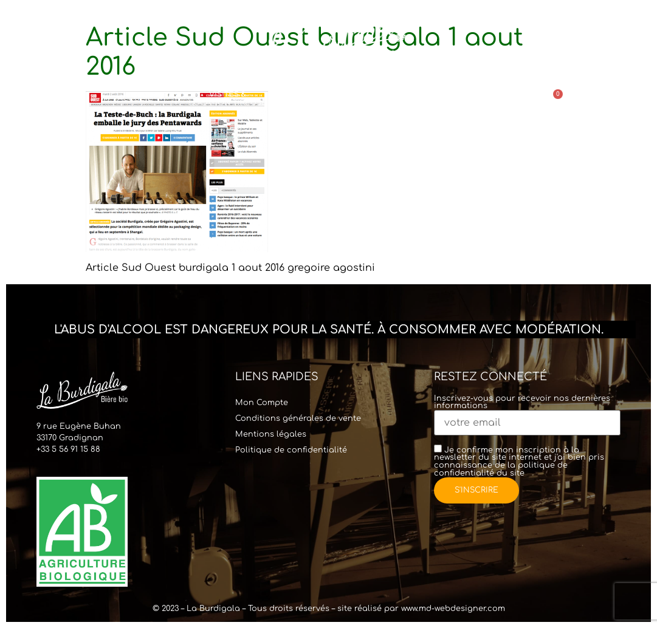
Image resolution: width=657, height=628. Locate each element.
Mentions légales (270, 434)
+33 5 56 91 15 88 (68, 449)
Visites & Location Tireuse (227, 98)
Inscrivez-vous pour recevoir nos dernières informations (527, 411)
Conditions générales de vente (298, 418)
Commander (367, 99)
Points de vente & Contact (463, 98)
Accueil (140, 99)
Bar (300, 98)
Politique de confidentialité (291, 450)
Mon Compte (261, 402)
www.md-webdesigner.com (453, 608)
